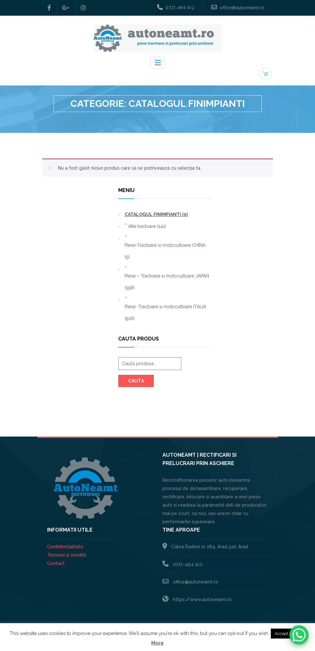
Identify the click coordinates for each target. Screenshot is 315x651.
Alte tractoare (147, 226)
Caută (136, 380)
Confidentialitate (65, 546)
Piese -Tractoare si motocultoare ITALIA (165, 312)
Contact (56, 563)
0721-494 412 (175, 7)
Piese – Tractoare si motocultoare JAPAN (167, 281)
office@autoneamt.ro (237, 7)
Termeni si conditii (66, 555)
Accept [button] (281, 633)
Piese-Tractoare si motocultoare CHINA (165, 251)
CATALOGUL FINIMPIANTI (156, 214)
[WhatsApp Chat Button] (299, 635)
